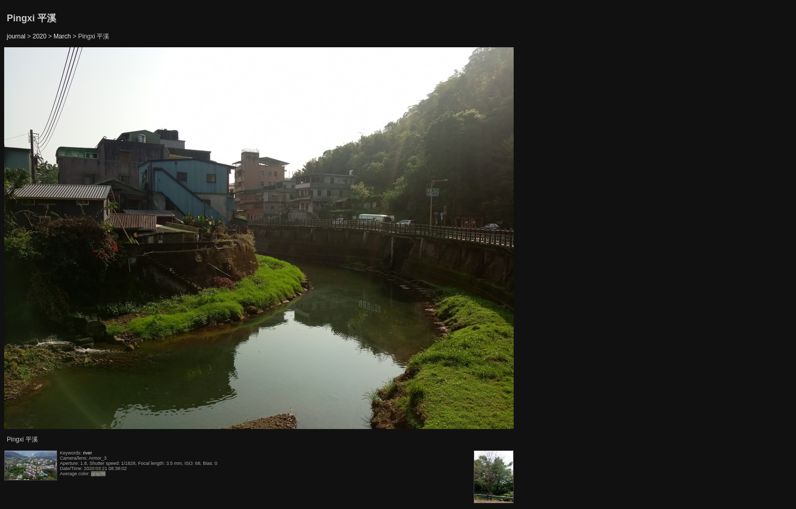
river (88, 453)
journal (16, 36)
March (62, 36)
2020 (40, 36)
